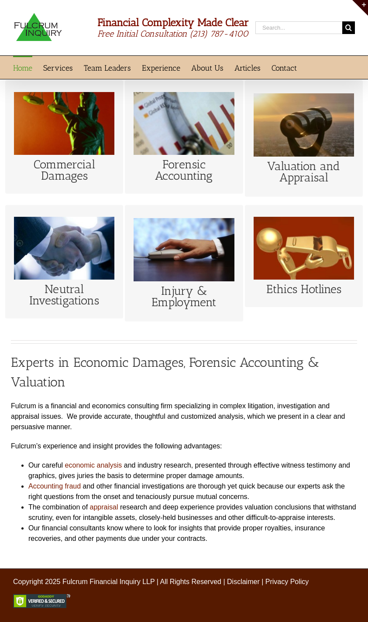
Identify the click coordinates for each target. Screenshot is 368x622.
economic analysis (93, 465)
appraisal (104, 507)
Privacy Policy (287, 581)
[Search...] (298, 27)
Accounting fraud (54, 486)
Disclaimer (243, 581)
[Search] (348, 27)
